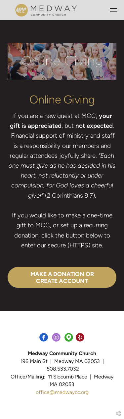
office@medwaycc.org (62, 392)
